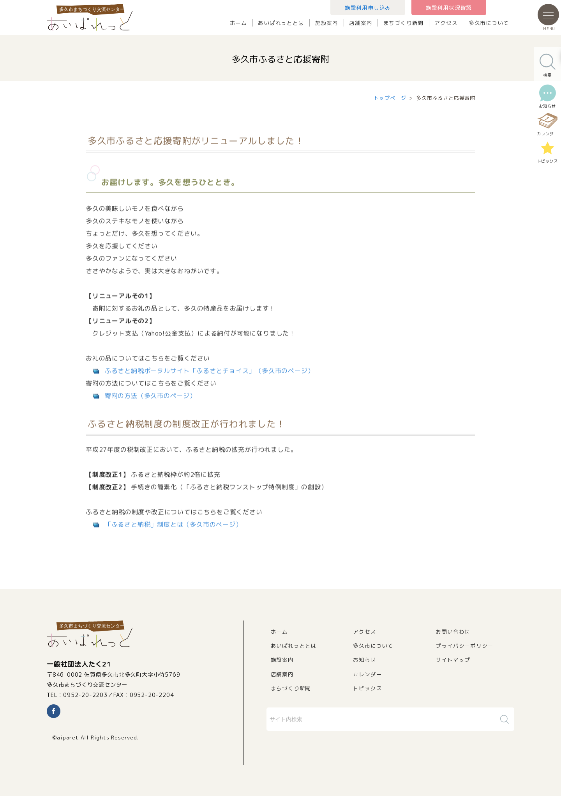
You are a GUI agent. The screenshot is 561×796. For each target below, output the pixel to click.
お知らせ (364, 659)
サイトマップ (453, 659)
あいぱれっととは (281, 23)
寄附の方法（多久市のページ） (150, 406)
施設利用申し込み (368, 7)
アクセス (445, 23)
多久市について (489, 23)
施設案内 (326, 23)
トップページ (390, 97)
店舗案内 (360, 23)
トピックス (367, 688)
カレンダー (367, 674)
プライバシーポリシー (464, 645)
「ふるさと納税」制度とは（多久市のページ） (173, 534)
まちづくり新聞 (403, 23)
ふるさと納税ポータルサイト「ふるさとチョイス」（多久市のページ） (209, 381)
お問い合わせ (453, 631)
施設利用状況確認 (449, 7)
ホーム (238, 23)
